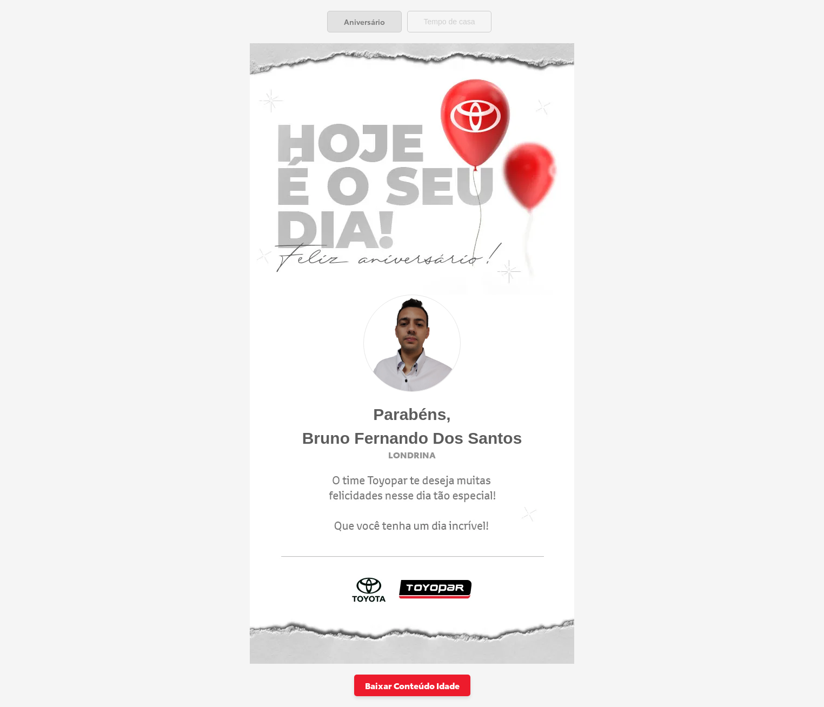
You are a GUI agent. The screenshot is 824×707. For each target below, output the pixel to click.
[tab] (364, 21)
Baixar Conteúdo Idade (412, 685)
